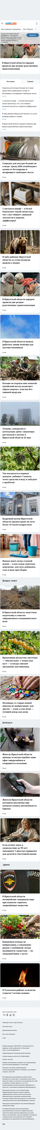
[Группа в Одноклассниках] (7, 1015)
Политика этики (7, 1026)
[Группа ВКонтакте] (4, 1015)
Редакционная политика (9, 1030)
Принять (32, 35)
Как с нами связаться (8, 1034)
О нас (4, 1038)
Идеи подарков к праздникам (11, 29)
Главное (30, 81)
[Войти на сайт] (37, 23)
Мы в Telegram (28, 29)
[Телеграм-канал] (10, 1015)
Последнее (11, 81)
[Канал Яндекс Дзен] (13, 1015)
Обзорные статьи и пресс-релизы (12, 1022)
